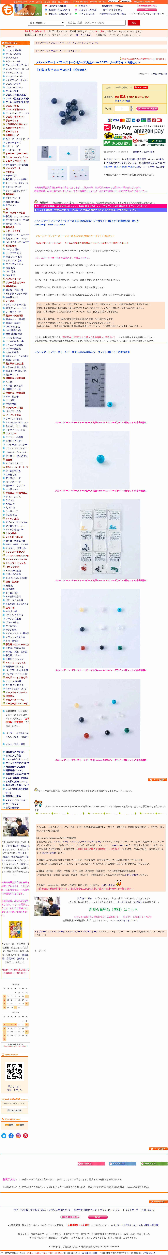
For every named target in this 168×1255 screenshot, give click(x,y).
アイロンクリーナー (15, 526)
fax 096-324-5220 (89, 1253)
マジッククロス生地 (15, 637)
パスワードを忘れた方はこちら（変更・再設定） (136, 1225)
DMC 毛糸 (10, 271)
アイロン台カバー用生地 (17, 633)
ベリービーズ (12, 146)
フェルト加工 (12, 91)
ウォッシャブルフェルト (17, 65)
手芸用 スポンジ (13, 655)
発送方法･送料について (60, 14)
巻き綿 (24, 652)
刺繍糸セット (11, 356)
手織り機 (18, 290)
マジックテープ (13, 860)
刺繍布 (9, 323)
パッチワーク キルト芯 (17, 670)
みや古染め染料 (13, 596)
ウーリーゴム (12, 511)
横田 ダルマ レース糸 (16, 308)
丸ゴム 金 (10, 504)
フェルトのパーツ (14, 87)
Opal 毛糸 (10, 275)
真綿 (16, 652)
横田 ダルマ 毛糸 (14, 257)
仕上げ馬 (10, 400)
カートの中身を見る (112, 10)
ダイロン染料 (12, 593)
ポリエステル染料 (14, 600)
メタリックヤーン (14, 489)
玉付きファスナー (14, 441)
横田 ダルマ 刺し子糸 (16, 371)
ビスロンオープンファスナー (17, 452)
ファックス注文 (86, 14)
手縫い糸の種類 (13, 574)
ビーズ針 (24, 544)
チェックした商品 (87, 10)
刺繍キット (11, 319)
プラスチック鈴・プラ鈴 (17, 220)
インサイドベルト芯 (15, 430)
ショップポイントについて (17, 759)
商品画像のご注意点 (15, 766)
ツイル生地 (11, 626)
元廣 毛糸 (10, 268)
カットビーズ (22, 139)
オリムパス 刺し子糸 (16, 367)
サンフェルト (12, 57)
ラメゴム (10, 500)
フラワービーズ (13, 142)
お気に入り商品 (13, 755)
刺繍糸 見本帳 (12, 360)
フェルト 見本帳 (13, 50)
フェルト (22, 853)
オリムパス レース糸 (16, 304)
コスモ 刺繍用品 (13, 337)
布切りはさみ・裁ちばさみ (17, 422)
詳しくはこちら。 (84, 35)
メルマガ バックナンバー (16, 800)
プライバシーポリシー (111, 1210)
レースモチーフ (13, 312)
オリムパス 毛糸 (13, 260)
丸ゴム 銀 (10, 507)
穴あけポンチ (12, 238)
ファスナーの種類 (14, 437)
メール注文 (148, 167)
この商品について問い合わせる (121, 163)
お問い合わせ (12, 807)
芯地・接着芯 (12, 640)
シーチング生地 (13, 618)
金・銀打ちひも (13, 471)
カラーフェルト (13, 61)
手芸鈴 (9, 216)
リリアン (20, 485)
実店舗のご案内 (13, 796)
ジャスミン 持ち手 (15, 685)
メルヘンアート (73, 51)
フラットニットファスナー (17, 448)
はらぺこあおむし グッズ (16, 191)
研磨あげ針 (19, 540)
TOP (16, 1210)
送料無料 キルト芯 (15, 666)
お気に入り (84, 6)
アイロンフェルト (14, 72)
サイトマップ (12, 804)
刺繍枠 (17, 323)
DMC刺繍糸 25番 (14, 334)
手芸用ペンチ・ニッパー (17, 234)
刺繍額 (22, 319)
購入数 (108, 108)
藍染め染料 (10, 604)
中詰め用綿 (19, 648)
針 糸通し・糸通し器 (16, 548)
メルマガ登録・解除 (15, 744)
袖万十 (15, 396)
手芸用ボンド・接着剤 (16, 179)
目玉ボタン (11, 205)
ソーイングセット (14, 418)
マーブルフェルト (14, 76)
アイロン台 (21, 522)
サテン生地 (11, 630)
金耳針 (9, 540)
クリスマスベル (21, 216)
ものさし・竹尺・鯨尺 (16, 426)
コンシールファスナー (16, 444)
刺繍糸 (6, 856)
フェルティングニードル (17, 113)
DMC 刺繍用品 (13, 326)
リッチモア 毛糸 (13, 253)
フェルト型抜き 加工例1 (17, 98)
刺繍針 (16, 544)
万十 (8, 396)
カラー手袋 (11, 175)
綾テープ (10, 485)
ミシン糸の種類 (13, 570)
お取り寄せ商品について (17, 774)
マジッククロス (17, 864)
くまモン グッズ (13, 187)
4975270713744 (159, 73)
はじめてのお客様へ (58, 6)
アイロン (10, 522)
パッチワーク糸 (13, 411)
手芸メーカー (57, 51)
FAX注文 (160, 167)
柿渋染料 (10, 589)
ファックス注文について (17, 763)
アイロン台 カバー (15, 529)
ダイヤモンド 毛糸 (15, 264)
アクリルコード (13, 478)
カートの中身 (157, 159)
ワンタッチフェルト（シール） (18, 69)
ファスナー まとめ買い (17, 456)
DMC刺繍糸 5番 (13, 330)
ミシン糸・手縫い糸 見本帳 (16, 578)
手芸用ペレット (13, 198)
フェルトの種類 (13, 54)
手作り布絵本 (12, 845)
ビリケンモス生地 (14, 615)
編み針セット (12, 297)
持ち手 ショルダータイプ (16, 689)
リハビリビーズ (13, 150)
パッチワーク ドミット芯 (16, 674)
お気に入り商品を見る (143, 152)
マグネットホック (14, 463)
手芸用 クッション (15, 659)
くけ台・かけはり (14, 385)
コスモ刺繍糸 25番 (15, 341)
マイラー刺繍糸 (13, 348)
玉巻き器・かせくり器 (16, 293)
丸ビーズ (10, 139)
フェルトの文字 (13, 84)
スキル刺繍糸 (12, 352)
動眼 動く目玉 (12, 201)
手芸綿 (9, 648)
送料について (112, 159)
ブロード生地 (12, 622)
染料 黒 (9, 585)
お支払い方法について (60, 10)
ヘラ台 (9, 382)
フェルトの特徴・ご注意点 (17, 778)
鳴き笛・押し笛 (13, 224)
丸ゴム (17, 496)
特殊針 (8, 544)
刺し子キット (12, 374)
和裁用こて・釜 (13, 389)
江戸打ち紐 (11, 474)
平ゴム (9, 496)
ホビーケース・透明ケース (17, 183)
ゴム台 (24, 238)
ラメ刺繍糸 (23, 356)
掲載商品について (14, 770)
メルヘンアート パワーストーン (86, 841)
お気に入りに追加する (116, 152)
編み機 (9, 290)
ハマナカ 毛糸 (12, 249)
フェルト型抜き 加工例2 (17, 102)
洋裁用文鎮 (11, 404)
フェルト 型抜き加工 (16, 95)
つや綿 (9, 652)
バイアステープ (13, 482)
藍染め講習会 (22, 604)
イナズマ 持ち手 (13, 681)
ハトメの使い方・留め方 (17, 242)
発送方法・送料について (17, 785)
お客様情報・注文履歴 (112, 6)
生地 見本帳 (11, 611)
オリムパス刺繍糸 (14, 345)
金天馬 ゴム (11, 515)
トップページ (41, 51)
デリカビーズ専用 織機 (17, 164)
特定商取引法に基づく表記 (113, 14)
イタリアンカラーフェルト (17, 80)
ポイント (155, 13)
